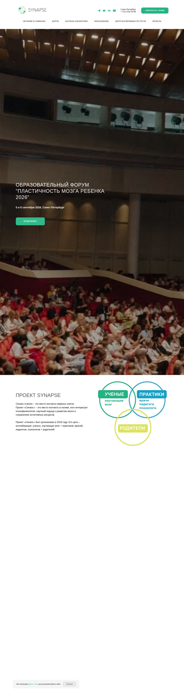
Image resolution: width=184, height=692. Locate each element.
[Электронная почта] (104, 10)
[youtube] (114, 10)
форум (55, 21)
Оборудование (101, 21)
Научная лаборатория (76, 21)
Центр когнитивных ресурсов (130, 21)
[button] (154, 11)
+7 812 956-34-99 (128, 12)
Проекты (156, 21)
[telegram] (99, 10)
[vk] (109, 10)
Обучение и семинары (34, 21)
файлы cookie (33, 684)
